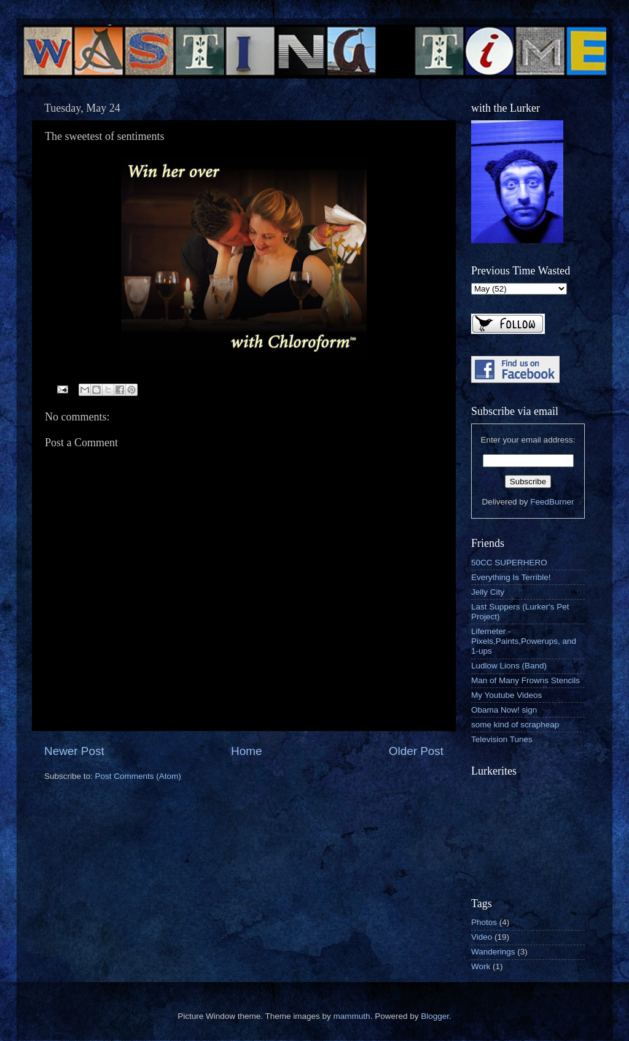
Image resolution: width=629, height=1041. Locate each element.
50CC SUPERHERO (509, 562)
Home (246, 751)
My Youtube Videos (506, 695)
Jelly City (487, 592)
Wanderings (493, 951)
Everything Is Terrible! (511, 577)
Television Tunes (502, 739)
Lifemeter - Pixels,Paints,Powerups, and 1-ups (523, 641)
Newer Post (74, 751)
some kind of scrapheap (515, 724)
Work (480, 966)
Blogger (435, 1016)
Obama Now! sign (504, 709)
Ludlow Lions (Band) (509, 665)
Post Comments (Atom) (138, 776)
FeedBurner (552, 501)
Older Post (416, 751)
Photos (484, 922)
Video (481, 937)
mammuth (352, 1016)
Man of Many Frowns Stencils (525, 680)
